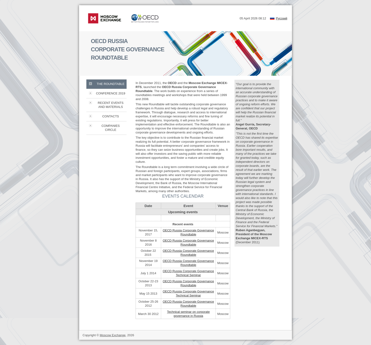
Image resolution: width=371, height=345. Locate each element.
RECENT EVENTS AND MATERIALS (111, 105)
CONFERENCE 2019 (110, 93)
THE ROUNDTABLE (111, 84)
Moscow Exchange (112, 335)
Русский (281, 18)
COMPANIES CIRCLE (111, 128)
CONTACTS (110, 116)
